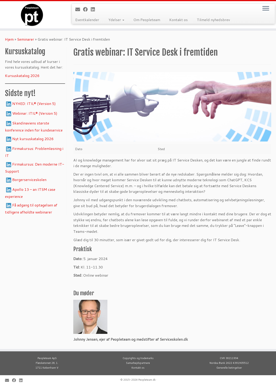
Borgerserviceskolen (29, 179)
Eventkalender (87, 19)
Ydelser (116, 19)
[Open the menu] (265, 8)
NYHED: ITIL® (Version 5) (34, 103)
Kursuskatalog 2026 (22, 75)
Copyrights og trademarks (138, 358)
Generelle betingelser (229, 368)
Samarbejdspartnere (138, 363)
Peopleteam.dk (147, 380)
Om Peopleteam (146, 19)
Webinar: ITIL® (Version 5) (34, 113)
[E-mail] (79, 9)
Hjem (9, 39)
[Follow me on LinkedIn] (94, 9)
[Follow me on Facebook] (87, 9)
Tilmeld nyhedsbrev (213, 19)
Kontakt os (178, 19)
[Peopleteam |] (32, 14)
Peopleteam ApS (47, 358)
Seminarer (25, 39)
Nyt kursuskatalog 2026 (32, 138)
